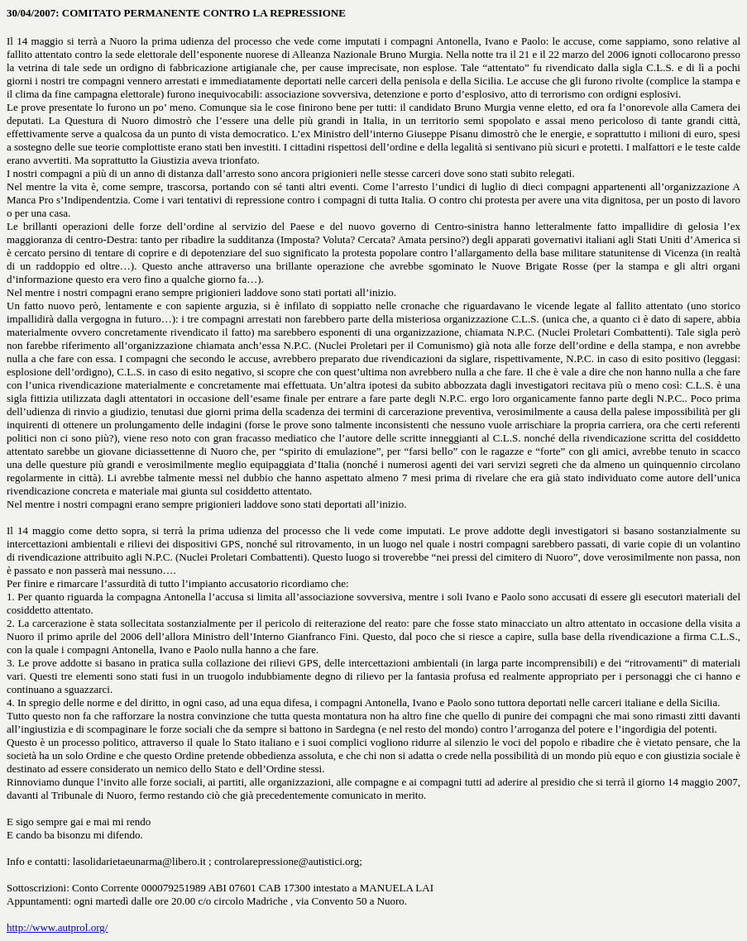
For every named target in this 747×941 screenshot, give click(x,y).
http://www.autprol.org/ (57, 927)
